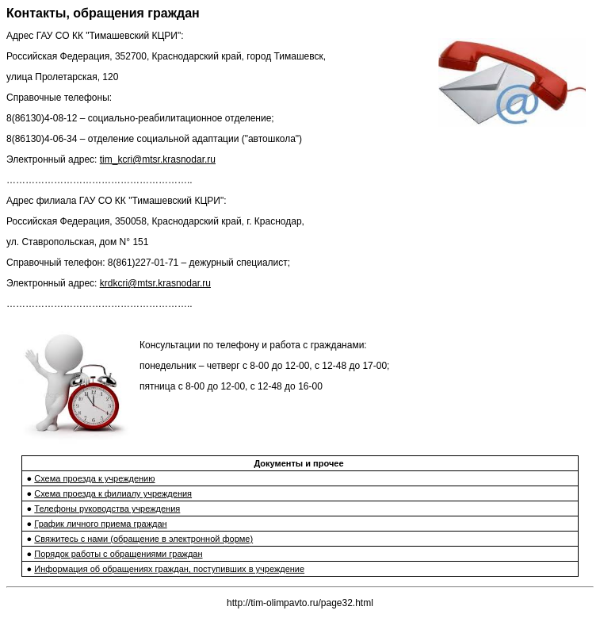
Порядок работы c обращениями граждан (118, 554)
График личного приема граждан (100, 523)
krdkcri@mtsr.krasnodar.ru (155, 283)
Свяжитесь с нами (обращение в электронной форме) (143, 538)
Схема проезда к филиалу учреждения (113, 493)
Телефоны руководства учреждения (107, 508)
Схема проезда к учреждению (94, 478)
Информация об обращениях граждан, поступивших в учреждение (169, 569)
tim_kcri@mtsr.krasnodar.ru (158, 159)
